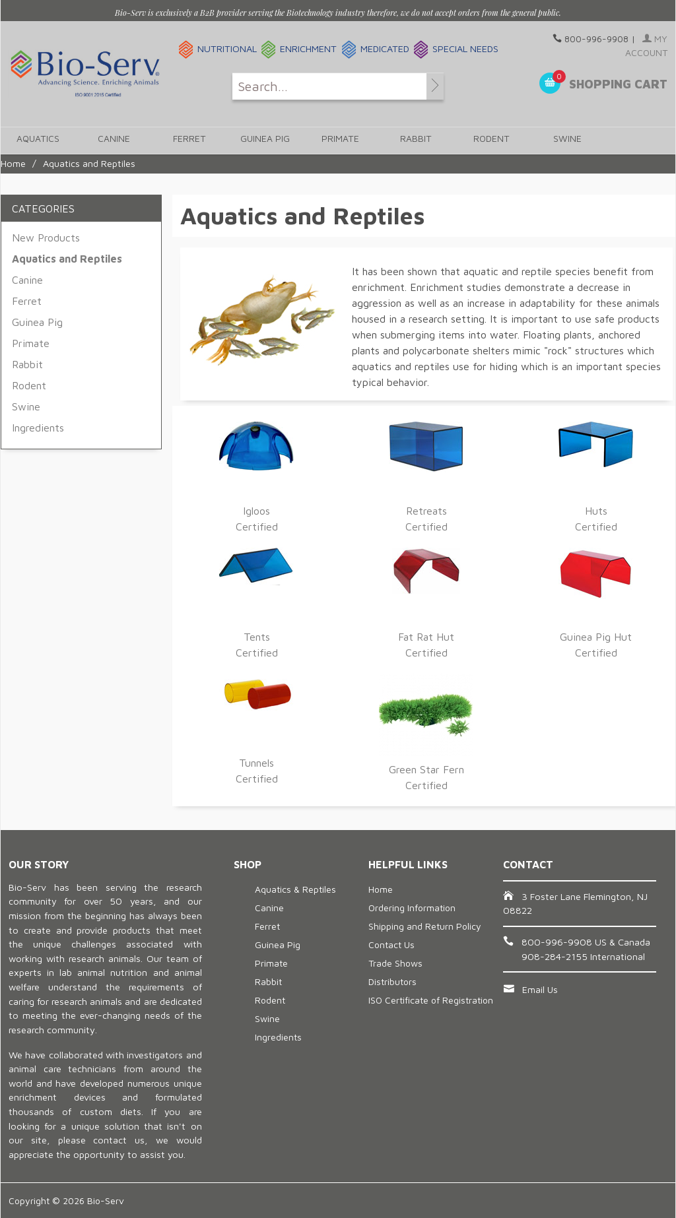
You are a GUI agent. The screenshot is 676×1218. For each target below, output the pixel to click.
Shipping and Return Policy (424, 926)
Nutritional (227, 48)
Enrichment (308, 48)
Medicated (384, 48)
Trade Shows (395, 963)
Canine (113, 140)
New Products (46, 237)
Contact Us (391, 944)
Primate (338, 140)
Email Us (540, 989)
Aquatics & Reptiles (295, 889)
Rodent (487, 140)
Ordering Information (412, 907)
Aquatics (38, 140)
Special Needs (465, 48)
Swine (562, 140)
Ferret (187, 140)
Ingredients (38, 427)
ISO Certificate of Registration (430, 1000)
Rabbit (412, 140)
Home (13, 163)
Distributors (392, 981)
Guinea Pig (263, 140)
